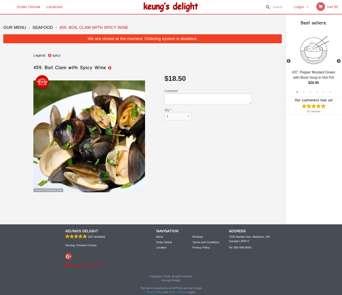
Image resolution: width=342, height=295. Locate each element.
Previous (288, 61)
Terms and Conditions (205, 242)
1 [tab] (297, 92)
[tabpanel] (313, 61)
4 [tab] (317, 92)
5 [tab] (323, 92)
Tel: (240, 247)
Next (339, 61)
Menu (159, 236)
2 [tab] (304, 92)
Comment (207, 96)
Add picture (42, 81)
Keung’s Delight (81, 231)
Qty (177, 114)
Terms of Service (178, 292)
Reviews (197, 236)
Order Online (28, 7)
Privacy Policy (201, 247)
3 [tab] (310, 92)
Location (54, 7)
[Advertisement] (142, 206)
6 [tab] (330, 92)
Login (299, 7)
